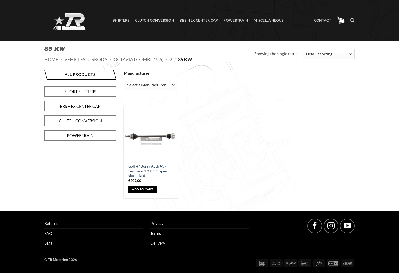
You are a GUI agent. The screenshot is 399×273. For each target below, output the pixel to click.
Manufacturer (137, 73)
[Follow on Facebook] (314, 226)
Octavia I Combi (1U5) (138, 59)
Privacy (156, 223)
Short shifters (80, 91)
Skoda (99, 59)
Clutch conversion (154, 20)
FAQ (48, 233)
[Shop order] (329, 54)
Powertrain (235, 20)
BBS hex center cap (199, 20)
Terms (155, 233)
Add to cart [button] (142, 189)
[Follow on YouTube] (347, 226)
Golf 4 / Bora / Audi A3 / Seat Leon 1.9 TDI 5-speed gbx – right (148, 171)
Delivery (157, 242)
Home (51, 59)
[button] (341, 20)
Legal (48, 242)
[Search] (352, 20)
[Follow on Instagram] (331, 226)
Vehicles (75, 59)
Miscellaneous (269, 20)
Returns (51, 223)
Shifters (121, 20)
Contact (322, 20)
